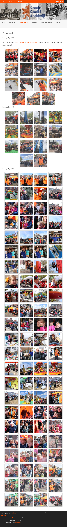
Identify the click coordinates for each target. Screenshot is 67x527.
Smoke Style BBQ (32, 42)
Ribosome (15, 518)
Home (3, 22)
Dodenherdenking (46, 22)
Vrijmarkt (34, 22)
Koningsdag (24, 22)
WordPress (17, 523)
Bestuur (58, 22)
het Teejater (20, 42)
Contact (4, 26)
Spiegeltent (12, 22)
